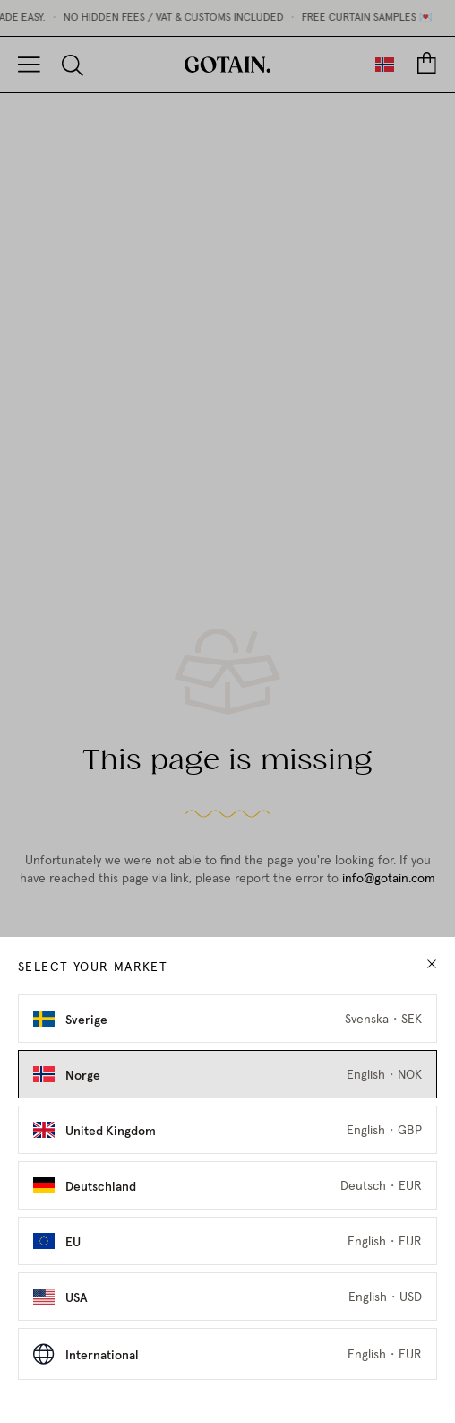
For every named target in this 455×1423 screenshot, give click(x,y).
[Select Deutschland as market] (227, 1185)
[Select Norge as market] (227, 1074)
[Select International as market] (227, 1354)
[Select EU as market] (227, 1241)
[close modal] (431, 964)
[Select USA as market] (227, 1296)
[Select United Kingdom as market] (227, 1130)
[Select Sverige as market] (227, 1018)
